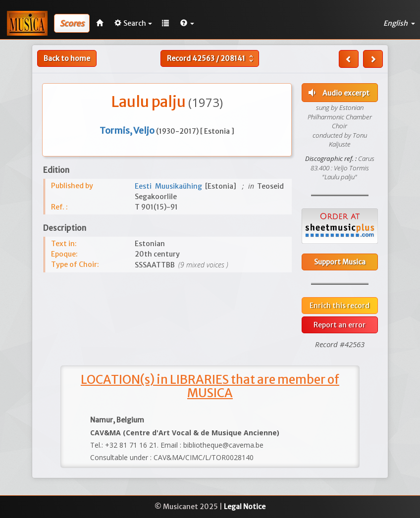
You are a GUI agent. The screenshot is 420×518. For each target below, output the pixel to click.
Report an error (340, 324)
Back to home (67, 58)
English (399, 23)
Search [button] (133, 23)
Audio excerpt (337, 93)
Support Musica (340, 262)
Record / (211, 58)
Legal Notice (244, 506)
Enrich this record (339, 305)
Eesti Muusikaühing (170, 186)
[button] (187, 23)
